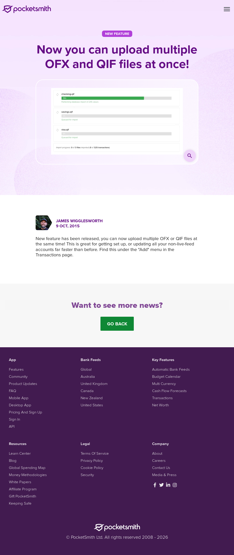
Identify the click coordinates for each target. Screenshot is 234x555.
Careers (159, 460)
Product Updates (23, 383)
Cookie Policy (92, 467)
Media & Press (164, 475)
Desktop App (20, 405)
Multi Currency (164, 383)
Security (87, 475)
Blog (13, 460)
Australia (88, 376)
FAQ (12, 390)
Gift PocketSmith (22, 496)
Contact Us (161, 467)
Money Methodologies (28, 475)
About (157, 453)
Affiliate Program (23, 489)
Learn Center (20, 453)
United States (92, 405)
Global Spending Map (27, 467)
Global (86, 369)
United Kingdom (94, 383)
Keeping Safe (20, 503)
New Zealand (92, 398)
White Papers (20, 482)
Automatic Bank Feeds (171, 369)
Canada (87, 390)
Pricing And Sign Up (25, 412)
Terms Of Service (95, 453)
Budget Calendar (166, 376)
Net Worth (160, 405)
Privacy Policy (92, 460)
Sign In (14, 419)
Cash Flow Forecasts (169, 390)
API (11, 426)
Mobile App (18, 398)
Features (16, 369)
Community (18, 376)
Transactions (162, 398)
